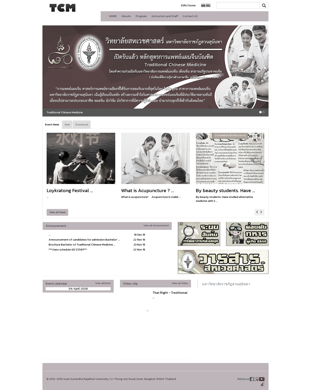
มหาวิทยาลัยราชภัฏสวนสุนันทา (226, 284)
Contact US (190, 16)
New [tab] (67, 124)
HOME (113, 16)
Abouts (126, 16)
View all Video (180, 283)
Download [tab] (81, 124)
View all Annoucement (156, 225)
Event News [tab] (52, 124)
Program (141, 16)
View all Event (103, 283)
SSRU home (188, 5)
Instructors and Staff (165, 16)
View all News (57, 212)
